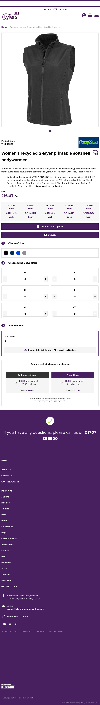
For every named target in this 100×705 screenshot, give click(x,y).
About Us (6, 469)
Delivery (50, 234)
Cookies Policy (24, 631)
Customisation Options (50, 226)
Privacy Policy (12, 631)
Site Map (59, 631)
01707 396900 (21, 616)
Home (4, 26)
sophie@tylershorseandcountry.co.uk (25, 609)
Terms (3, 631)
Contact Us (6, 475)
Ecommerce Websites (70, 702)
